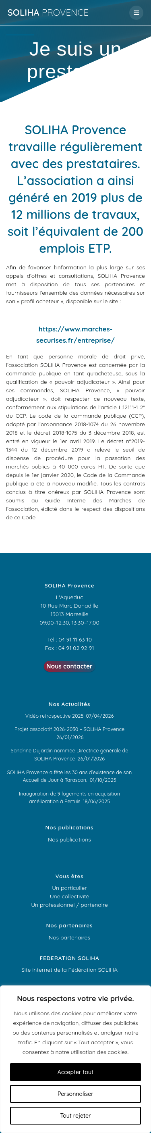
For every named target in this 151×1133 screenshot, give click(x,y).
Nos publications (69, 839)
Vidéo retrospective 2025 (54, 715)
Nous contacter (69, 666)
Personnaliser (75, 1094)
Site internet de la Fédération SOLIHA (69, 969)
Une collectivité (69, 896)
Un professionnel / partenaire (69, 904)
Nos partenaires (69, 937)
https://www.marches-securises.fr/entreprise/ (75, 334)
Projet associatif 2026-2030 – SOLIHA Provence (69, 729)
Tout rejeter (75, 1115)
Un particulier (69, 887)
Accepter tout (75, 1072)
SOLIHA (48, 12)
